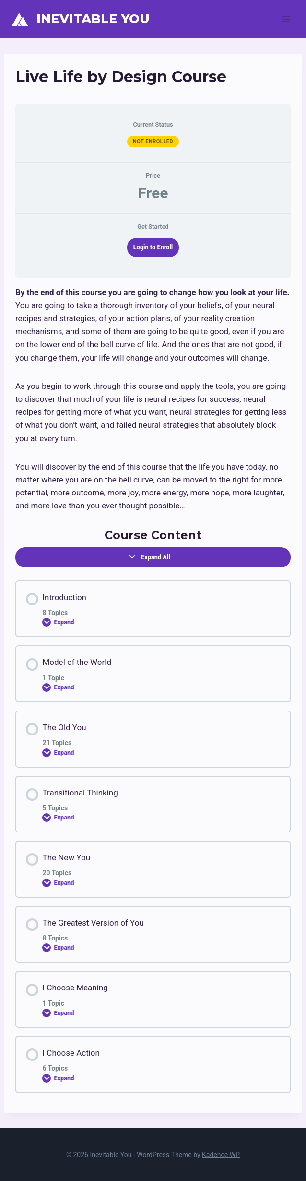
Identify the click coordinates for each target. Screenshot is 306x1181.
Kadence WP (221, 1154)
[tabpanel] (153, 399)
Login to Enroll (153, 247)
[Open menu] (285, 19)
